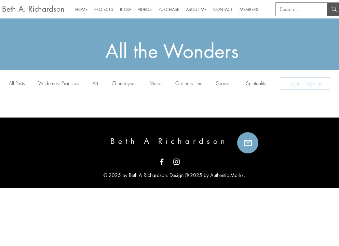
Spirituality (256, 83)
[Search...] (296, 9)
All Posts (17, 83)
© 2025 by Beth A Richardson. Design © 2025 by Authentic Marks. (173, 175)
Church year (124, 83)
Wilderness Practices (58, 83)
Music (156, 83)
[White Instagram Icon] (176, 162)
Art (95, 83)
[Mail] (247, 142)
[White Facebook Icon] (162, 162)
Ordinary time (188, 83)
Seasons (224, 83)
